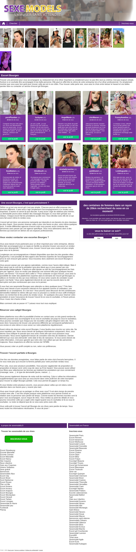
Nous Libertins (6, 463)
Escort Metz (74, 457)
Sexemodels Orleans (78, 520)
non (116, 238)
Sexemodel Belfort (77, 495)
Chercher (13, 23)
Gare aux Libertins (77, 499)
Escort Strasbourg (7, 450)
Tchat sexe (73, 537)
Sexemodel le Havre (8, 503)
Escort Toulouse (76, 469)
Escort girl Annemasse (78, 465)
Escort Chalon (75, 452)
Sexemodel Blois (76, 525)
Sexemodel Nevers (77, 512)
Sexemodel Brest (76, 478)
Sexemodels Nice (7, 474)
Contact (41, 550)
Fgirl (71, 497)
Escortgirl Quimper (77, 474)
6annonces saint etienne (79, 518)
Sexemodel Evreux (77, 527)
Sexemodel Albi (75, 506)
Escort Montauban (7, 495)
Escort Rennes (75, 438)
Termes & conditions (19, 550)
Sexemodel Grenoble (78, 446)
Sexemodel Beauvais (78, 448)
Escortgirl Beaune (76, 461)
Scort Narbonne (6, 480)
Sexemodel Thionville (78, 482)
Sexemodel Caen (76, 486)
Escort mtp (4, 476)
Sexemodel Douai (76, 514)
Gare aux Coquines (8, 465)
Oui (98, 238)
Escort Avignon (6, 491)
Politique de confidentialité (31, 550)
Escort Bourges (6, 493)
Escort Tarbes (6, 499)
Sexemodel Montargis (78, 508)
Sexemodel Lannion (77, 533)
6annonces (4, 472)
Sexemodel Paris (76, 435)
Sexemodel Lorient (77, 444)
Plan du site (11, 550)
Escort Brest (5, 478)
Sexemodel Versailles (78, 484)
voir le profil (13, 139)
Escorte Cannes (6, 455)
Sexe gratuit (5, 469)
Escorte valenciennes (78, 493)
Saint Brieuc (74, 510)
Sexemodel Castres (77, 480)
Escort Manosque (76, 467)
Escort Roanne (75, 450)
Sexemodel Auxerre (77, 501)
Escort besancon (76, 440)
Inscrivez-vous (128, 23)
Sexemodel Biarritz (77, 529)
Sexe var (73, 472)
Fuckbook (4, 508)
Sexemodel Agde (76, 540)
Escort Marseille (6, 457)
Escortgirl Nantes (76, 489)
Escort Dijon (74, 455)
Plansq (3, 510)
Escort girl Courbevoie (78, 531)
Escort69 (73, 535)
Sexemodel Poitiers (77, 491)
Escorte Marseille (7, 452)
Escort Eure (74, 542)
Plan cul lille (5, 484)
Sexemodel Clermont (78, 476)
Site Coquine (5, 461)
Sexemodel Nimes (77, 503)
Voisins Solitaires (7, 467)
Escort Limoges (6, 501)
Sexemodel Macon (77, 516)
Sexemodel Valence (77, 523)
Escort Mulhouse (76, 442)
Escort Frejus (74, 459)
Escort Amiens (6, 486)
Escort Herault (6, 497)
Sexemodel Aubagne (78, 544)
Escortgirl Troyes (76, 463)
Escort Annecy (6, 489)
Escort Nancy (5, 459)
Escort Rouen (5, 482)
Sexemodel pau (6, 506)
